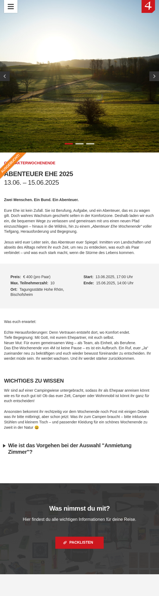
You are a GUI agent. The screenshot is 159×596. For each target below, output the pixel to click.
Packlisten (80, 542)
